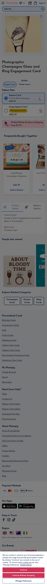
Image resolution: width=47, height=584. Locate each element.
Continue (23, 570)
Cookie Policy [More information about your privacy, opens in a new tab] (26, 565)
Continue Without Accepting (23, 575)
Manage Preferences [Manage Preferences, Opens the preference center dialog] (23, 581)
